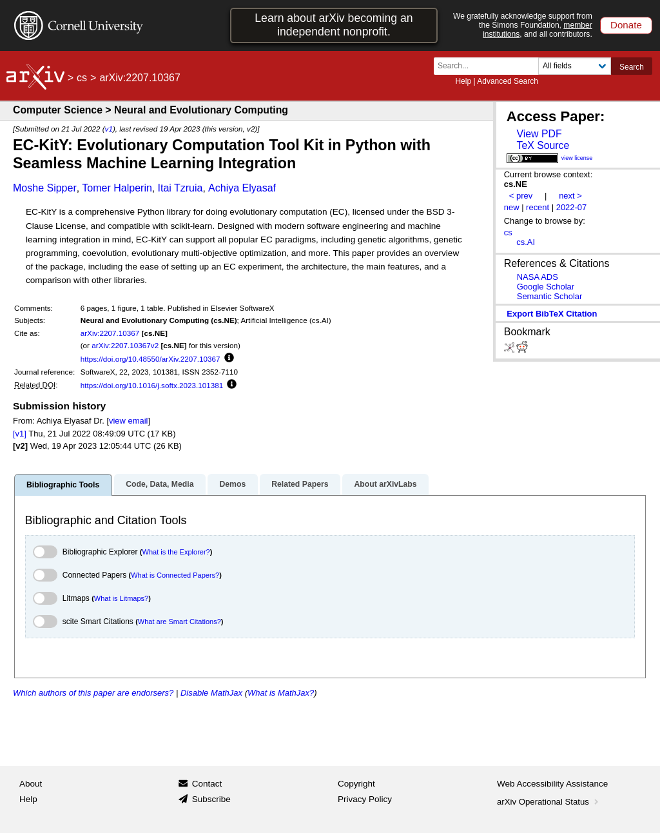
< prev (520, 196)
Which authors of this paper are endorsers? (93, 693)
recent (537, 207)
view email (128, 421)
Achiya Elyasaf (242, 187)
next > (570, 196)
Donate (626, 24)
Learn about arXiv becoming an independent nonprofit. (333, 25)
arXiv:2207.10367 (110, 333)
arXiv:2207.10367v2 (125, 345)
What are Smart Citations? (179, 621)
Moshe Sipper (45, 187)
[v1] (19, 433)
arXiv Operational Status (549, 802)
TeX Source (542, 145)
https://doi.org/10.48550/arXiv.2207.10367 (150, 359)
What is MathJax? (281, 693)
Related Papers (299, 484)
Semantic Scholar (550, 296)
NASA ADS (537, 277)
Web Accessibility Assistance (552, 784)
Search (631, 67)
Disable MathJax (211, 693)
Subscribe (211, 799)
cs (82, 77)
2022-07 (571, 207)
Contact (207, 784)
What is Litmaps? (121, 598)
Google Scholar (545, 286)
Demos (232, 484)
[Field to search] (574, 66)
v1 (109, 128)
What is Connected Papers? (175, 575)
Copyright (356, 784)
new (511, 207)
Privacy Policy (365, 799)
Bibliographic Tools (62, 484)
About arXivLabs (385, 484)
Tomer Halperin (116, 187)
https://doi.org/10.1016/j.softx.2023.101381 (152, 385)
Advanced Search (507, 81)
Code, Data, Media (159, 484)
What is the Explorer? (176, 552)
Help (463, 81)
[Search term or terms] (490, 66)
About (30, 784)
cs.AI (525, 242)
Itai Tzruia (179, 187)
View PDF (538, 133)
